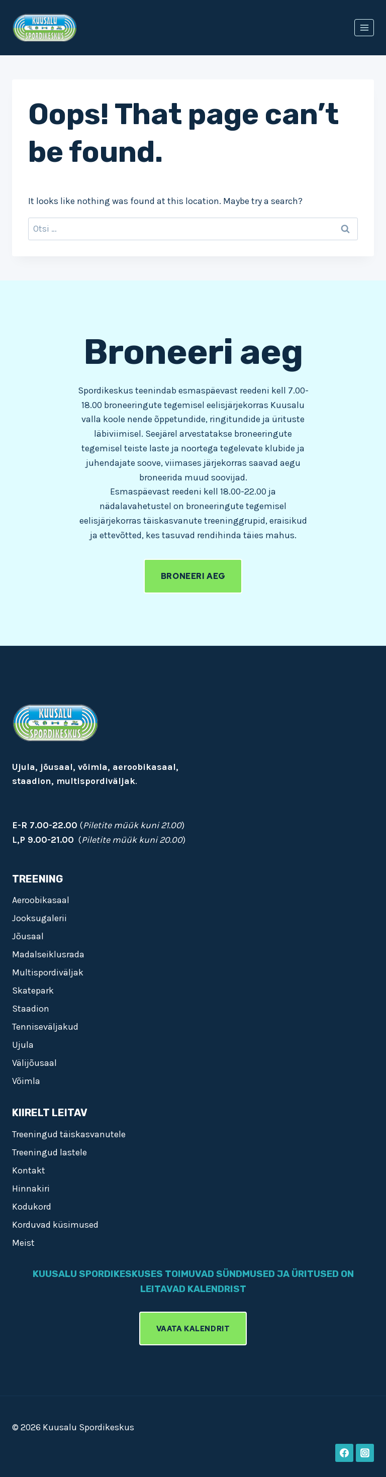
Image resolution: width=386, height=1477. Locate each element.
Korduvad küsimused (55, 1224)
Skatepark (33, 990)
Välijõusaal (34, 1062)
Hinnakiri (31, 1188)
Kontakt (28, 1170)
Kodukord (31, 1206)
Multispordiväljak (47, 972)
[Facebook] (344, 1453)
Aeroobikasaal (40, 900)
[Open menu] (364, 27)
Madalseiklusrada (48, 954)
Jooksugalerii (39, 918)
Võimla (26, 1081)
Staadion (30, 1008)
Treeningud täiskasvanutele (69, 1134)
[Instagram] (365, 1453)
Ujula (23, 1044)
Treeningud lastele (49, 1152)
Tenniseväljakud (45, 1026)
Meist (23, 1242)
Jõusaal (28, 936)
